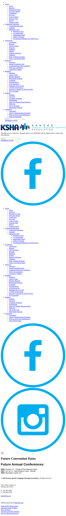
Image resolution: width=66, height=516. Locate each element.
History (11, 20)
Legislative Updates (15, 69)
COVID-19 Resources (16, 88)
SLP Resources (14, 82)
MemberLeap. (18, 503)
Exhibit (11, 51)
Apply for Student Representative (20, 102)
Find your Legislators (16, 68)
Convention (8, 40)
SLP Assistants (14, 91)
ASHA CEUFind (18, 37)
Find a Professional (15, 117)
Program (11, 48)
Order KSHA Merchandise (9, 506)
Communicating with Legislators (19, 66)
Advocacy (8, 60)
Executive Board (14, 11)
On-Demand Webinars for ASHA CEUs (26, 39)
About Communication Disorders (19, 113)
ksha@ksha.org (6, 496)
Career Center (13, 75)
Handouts (12, 49)
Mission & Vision (14, 10)
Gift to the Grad (14, 106)
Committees (13, 13)
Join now (12, 8)
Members (8, 71)
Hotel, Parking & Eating (17, 57)
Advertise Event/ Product (9, 508)
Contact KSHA (14, 22)
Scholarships (13, 100)
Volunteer (12, 55)
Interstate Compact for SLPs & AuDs (21, 89)
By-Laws (12, 15)
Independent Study (19, 35)
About (7, 4)
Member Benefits (14, 77)
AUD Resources (14, 84)
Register (11, 44)
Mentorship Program (15, 78)
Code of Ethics (14, 17)
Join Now (12, 97)
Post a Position (5, 510)
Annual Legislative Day (16, 64)
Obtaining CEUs (14, 30)
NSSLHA (12, 104)
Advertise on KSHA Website (10, 511)
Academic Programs (15, 98)
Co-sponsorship (18, 33)
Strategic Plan (13, 19)
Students (7, 93)
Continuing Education (12, 24)
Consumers (8, 109)
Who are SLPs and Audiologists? (19, 115)
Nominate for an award (16, 86)
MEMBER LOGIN (11, 120)
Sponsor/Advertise (15, 53)
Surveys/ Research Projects (9, 513)
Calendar (12, 28)
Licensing (12, 80)
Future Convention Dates (17, 59)
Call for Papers (14, 46)
